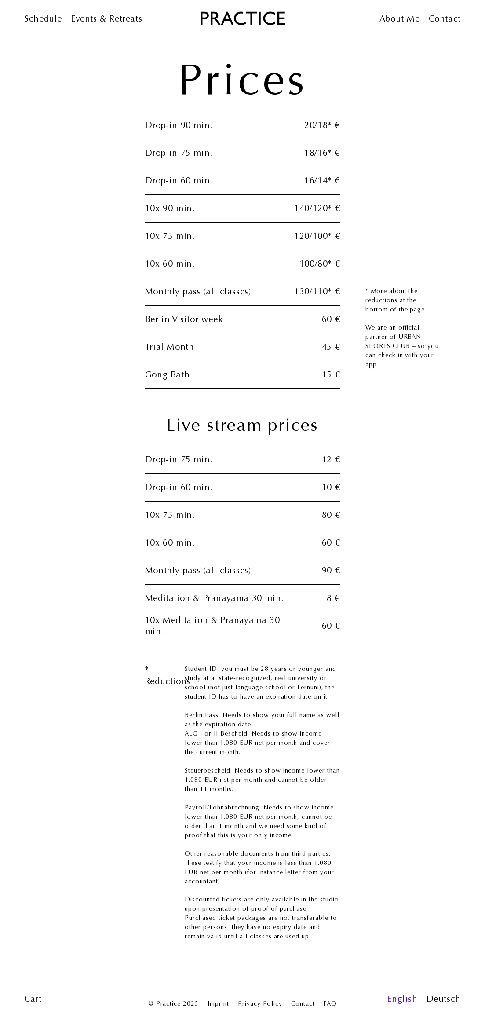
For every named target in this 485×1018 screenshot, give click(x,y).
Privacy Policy (260, 1003)
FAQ (330, 1003)
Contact (303, 1003)
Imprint (218, 1003)
